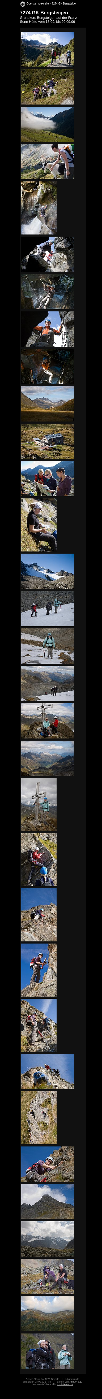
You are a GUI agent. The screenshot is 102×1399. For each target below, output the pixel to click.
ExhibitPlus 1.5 (65, 1384)
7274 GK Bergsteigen (64, 3)
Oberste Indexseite (38, 3)
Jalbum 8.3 (75, 1381)
